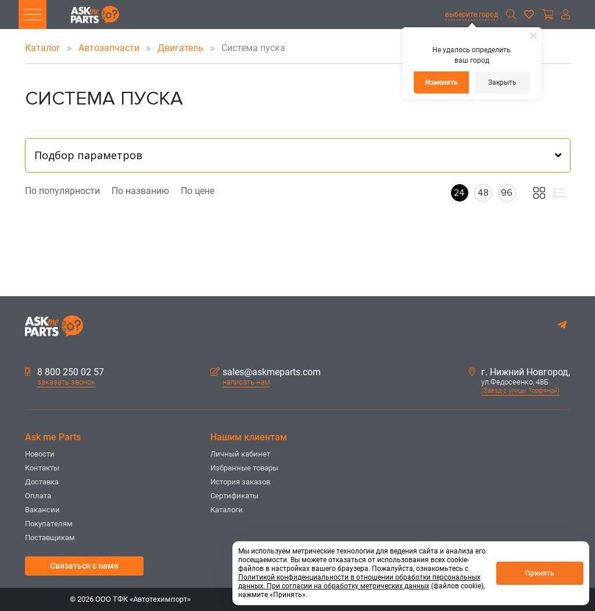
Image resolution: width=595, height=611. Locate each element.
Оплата (38, 495)
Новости (40, 454)
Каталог (44, 47)
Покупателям (49, 523)
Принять (539, 573)
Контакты (42, 467)
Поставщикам (50, 537)
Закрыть (502, 82)
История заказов (240, 481)
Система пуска (245, 47)
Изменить (441, 82)
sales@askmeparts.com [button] (265, 372)
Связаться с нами (84, 565)
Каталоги (226, 509)
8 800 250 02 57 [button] (64, 372)
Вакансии (42, 509)
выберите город (471, 14)
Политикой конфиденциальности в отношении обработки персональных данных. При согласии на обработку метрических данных (359, 581)
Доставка (42, 481)
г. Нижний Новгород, (519, 372)
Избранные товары (244, 467)
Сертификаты (234, 495)
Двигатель (181, 47)
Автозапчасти (110, 47)
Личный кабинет (240, 454)
